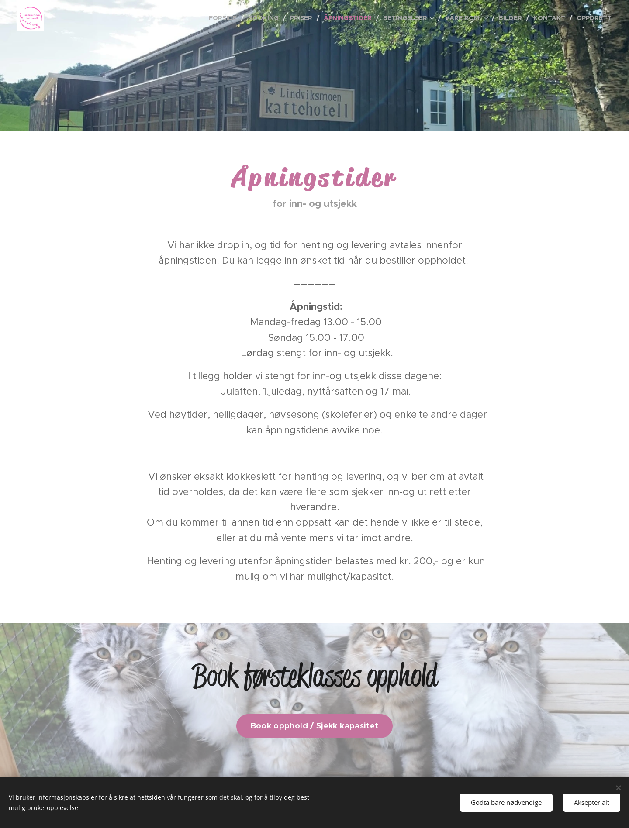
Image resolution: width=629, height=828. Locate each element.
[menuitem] (225, 18)
